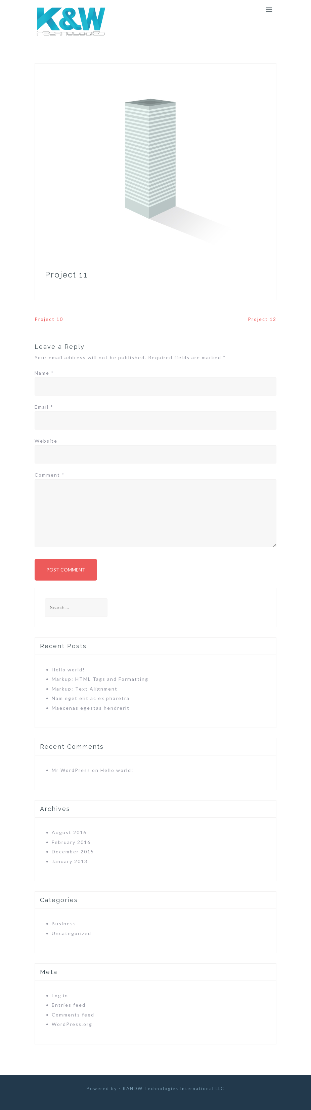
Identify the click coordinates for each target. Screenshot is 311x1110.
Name (44, 373)
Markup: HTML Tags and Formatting (100, 679)
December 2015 (73, 851)
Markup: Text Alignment (85, 689)
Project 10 (49, 319)
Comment (50, 475)
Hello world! (68, 669)
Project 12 (262, 319)
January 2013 (70, 861)
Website (46, 441)
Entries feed (69, 1005)
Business (64, 923)
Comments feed (73, 1015)
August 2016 (69, 832)
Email (44, 407)
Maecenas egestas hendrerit (91, 708)
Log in (60, 995)
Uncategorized (71, 933)
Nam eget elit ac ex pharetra (91, 698)
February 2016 (71, 842)
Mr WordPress (71, 770)
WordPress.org (72, 1024)
